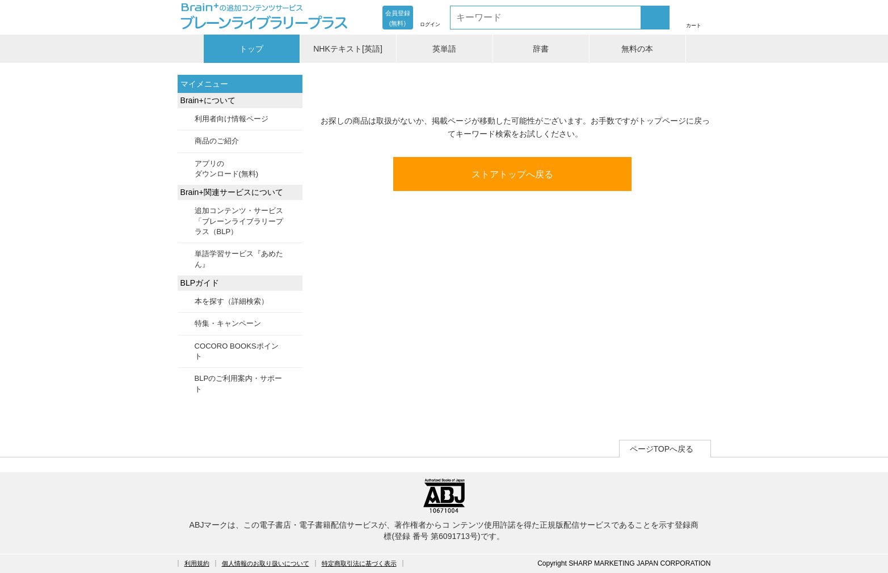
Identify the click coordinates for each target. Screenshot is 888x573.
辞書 (541, 48)
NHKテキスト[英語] (347, 48)
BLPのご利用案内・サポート (239, 383)
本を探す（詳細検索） (231, 301)
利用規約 (196, 563)
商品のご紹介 (217, 141)
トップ (251, 48)
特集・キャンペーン (228, 323)
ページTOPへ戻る (662, 448)
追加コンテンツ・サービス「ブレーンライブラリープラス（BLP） (239, 221)
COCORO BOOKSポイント (237, 351)
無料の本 (637, 48)
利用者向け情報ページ (231, 118)
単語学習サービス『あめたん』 (239, 258)
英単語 (444, 48)
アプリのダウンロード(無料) (227, 168)
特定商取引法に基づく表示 (359, 563)
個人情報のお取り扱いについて (265, 563)
